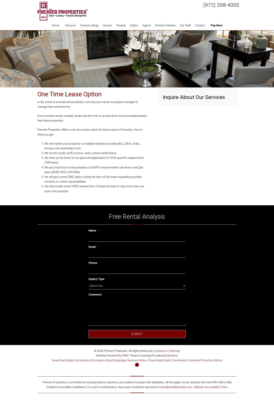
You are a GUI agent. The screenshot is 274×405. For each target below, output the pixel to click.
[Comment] (137, 312)
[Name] (137, 238)
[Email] (137, 254)
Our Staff (185, 25)
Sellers (134, 25)
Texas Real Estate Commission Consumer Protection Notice (185, 360)
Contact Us (161, 351)
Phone (93, 263)
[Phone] (137, 270)
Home (55, 25)
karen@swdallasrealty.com (175, 387)
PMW (125, 355)
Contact (200, 25)
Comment (95, 294)
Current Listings (89, 25)
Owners (107, 25)
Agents (146, 25)
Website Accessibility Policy (211, 387)
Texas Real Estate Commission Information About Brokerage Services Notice (99, 360)
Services (70, 25)
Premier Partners (165, 25)
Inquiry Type (96, 279)
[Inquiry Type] (137, 285)
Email (92, 246)
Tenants (121, 25)
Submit (137, 334)
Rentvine (172, 355)
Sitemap (175, 351)
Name (92, 230)
